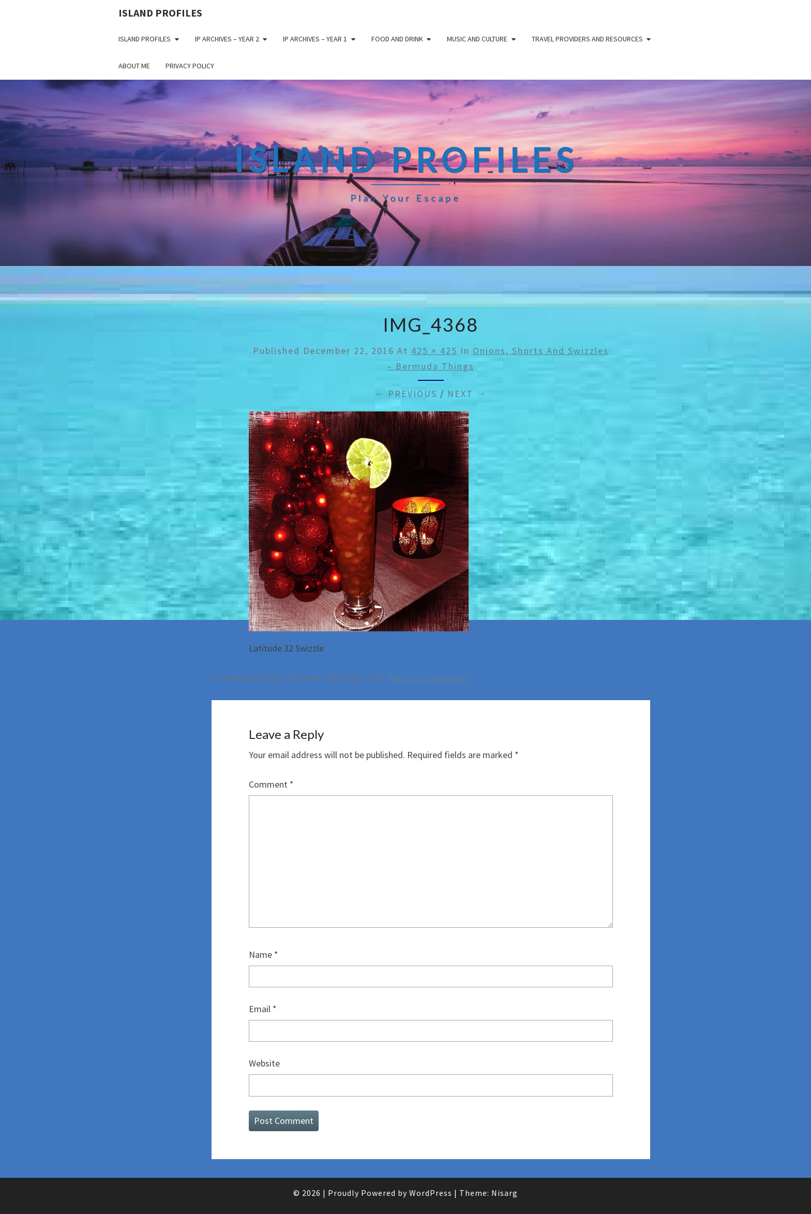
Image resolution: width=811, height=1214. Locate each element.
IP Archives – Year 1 (315, 38)
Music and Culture (477, 38)
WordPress (430, 1193)
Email (263, 1009)
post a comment (428, 678)
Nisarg (504, 1193)
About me (134, 65)
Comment (271, 784)
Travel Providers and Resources (587, 38)
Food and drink (397, 38)
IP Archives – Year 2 (227, 38)
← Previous (405, 393)
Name (263, 954)
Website (264, 1063)
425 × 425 (434, 351)
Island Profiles (160, 12)
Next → (467, 393)
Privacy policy (190, 65)
